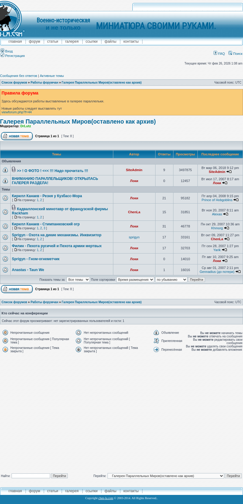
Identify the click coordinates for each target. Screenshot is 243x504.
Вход (7, 51)
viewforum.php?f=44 (17, 112)
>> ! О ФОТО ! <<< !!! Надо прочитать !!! (52, 171)
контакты (131, 41)
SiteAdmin (134, 170)
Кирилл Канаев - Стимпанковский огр (46, 224)
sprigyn (134, 237)
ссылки (92, 41)
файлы (110, 41)
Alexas (217, 214)
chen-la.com (105, 498)
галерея (71, 41)
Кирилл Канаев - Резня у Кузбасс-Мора (47, 196)
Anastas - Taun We (28, 270)
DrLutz (25, 126)
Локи (134, 181)
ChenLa (134, 212)
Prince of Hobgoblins (217, 200)
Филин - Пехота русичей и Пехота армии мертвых (57, 246)
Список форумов (14, 82)
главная (15, 41)
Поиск (235, 53)
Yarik (217, 250)
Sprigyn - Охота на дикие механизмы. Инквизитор (56, 235)
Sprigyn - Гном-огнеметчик (36, 259)
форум (34, 41)
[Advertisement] (57, 412)
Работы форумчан (44, 82)
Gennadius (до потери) (217, 272)
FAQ (219, 53)
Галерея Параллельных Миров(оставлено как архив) (102, 82)
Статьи (52, 41)
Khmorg (217, 228)
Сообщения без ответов (18, 76)
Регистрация (13, 56)
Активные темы (52, 76)
